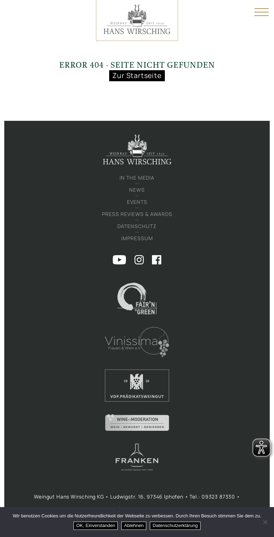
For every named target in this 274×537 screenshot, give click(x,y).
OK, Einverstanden (95, 525)
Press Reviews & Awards (137, 214)
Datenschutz (137, 226)
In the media (137, 177)
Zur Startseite (136, 75)
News (137, 189)
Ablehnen (134, 525)
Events (137, 201)
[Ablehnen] (265, 522)
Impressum (137, 238)
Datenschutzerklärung (175, 525)
